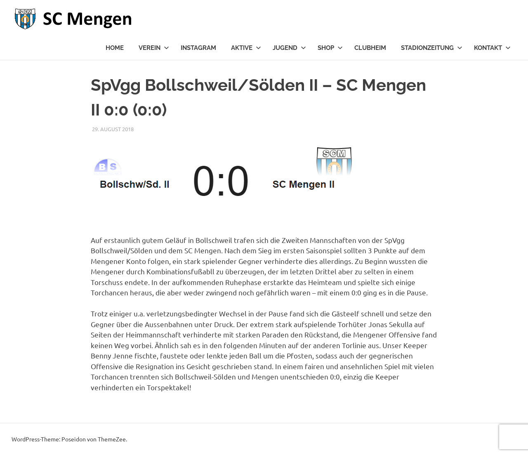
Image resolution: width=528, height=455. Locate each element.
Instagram (198, 48)
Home (115, 48)
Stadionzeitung (431, 48)
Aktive (246, 48)
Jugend (289, 48)
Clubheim (370, 48)
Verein (154, 48)
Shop (330, 48)
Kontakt (492, 48)
